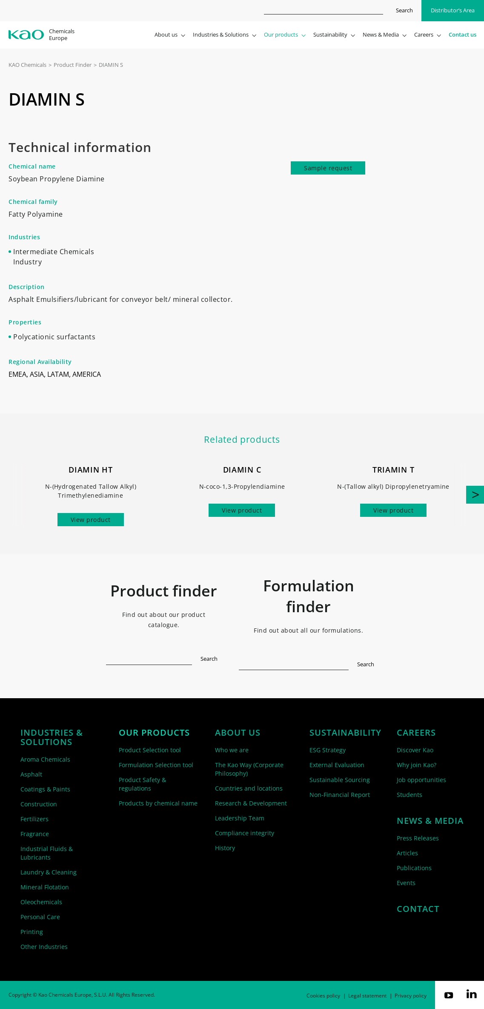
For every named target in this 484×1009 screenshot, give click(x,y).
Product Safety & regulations (142, 784)
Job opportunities (421, 780)
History (225, 848)
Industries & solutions (51, 737)
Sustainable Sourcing (339, 780)
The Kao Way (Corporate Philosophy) (249, 769)
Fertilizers (34, 819)
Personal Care (40, 917)
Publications (414, 868)
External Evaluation (336, 765)
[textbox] (149, 657)
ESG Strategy (327, 750)
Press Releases (418, 838)
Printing (31, 932)
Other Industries (44, 947)
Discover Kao (415, 750)
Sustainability (345, 732)
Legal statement (367, 995)
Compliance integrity (244, 833)
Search (404, 10)
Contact (418, 909)
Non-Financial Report (339, 795)
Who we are (232, 750)
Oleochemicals (41, 902)
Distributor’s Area (453, 10)
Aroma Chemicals (45, 759)
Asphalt (31, 774)
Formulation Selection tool (156, 765)
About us (238, 732)
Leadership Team (239, 818)
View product (91, 520)
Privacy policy (411, 995)
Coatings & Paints (45, 789)
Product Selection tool (150, 750)
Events (406, 883)
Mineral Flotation (44, 887)
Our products (154, 732)
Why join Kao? (416, 765)
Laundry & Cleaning (48, 872)
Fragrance (34, 834)
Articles (407, 853)
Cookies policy (323, 995)
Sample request (328, 168)
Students (409, 795)
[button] (475, 495)
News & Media (430, 821)
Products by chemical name (158, 803)
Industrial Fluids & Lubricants (46, 853)
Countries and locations (249, 788)
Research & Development (251, 803)
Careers (416, 732)
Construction (38, 804)
